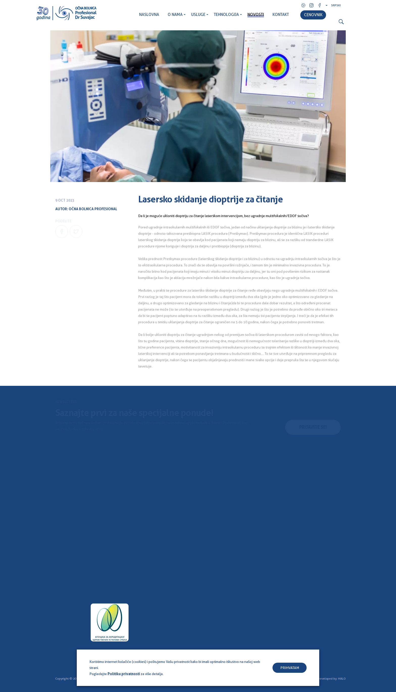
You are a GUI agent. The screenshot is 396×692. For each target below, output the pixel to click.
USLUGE (198, 14)
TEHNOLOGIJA (226, 14)
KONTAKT (281, 14)
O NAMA (175, 14)
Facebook (319, 5)
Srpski (336, 5)
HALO (342, 678)
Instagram (311, 5)
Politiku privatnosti (124, 674)
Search (341, 22)
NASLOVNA (149, 14)
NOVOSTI (255, 14)
